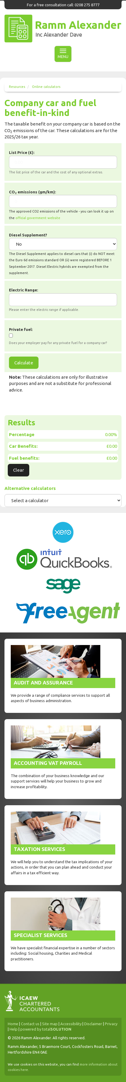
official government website (38, 218)
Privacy (111, 1024)
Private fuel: (21, 329)
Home (13, 1024)
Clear (18, 470)
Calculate (23, 362)
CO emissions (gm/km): (32, 192)
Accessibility (71, 1024)
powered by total (45, 1029)
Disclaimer (93, 1024)
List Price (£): (21, 152)
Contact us (30, 1024)
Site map (50, 1024)
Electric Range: (23, 290)
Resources (17, 86)
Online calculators (46, 86)
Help (14, 1029)
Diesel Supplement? (28, 235)
